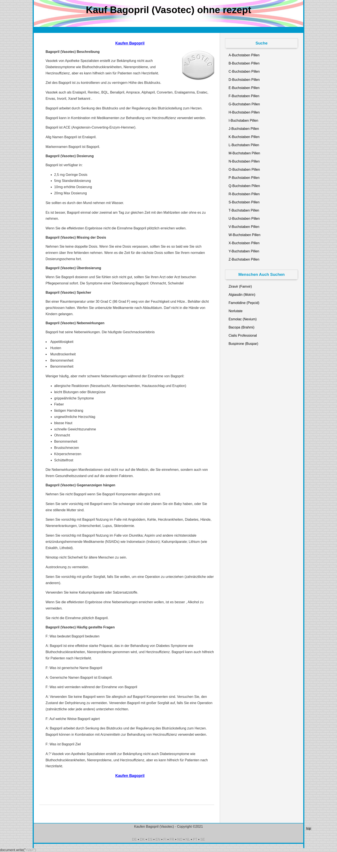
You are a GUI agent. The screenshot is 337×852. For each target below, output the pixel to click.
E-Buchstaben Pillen (243, 88)
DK (142, 839)
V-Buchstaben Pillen (243, 227)
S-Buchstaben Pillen (243, 202)
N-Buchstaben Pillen (244, 161)
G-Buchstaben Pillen (244, 104)
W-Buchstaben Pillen (244, 235)
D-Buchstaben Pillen (244, 79)
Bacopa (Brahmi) (241, 327)
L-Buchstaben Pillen (243, 145)
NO (179, 839)
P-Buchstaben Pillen (243, 178)
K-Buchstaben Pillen (243, 137)
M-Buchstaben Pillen (244, 153)
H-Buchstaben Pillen (244, 112)
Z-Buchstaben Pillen (243, 259)
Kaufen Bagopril (130, 43)
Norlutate (235, 311)
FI (164, 839)
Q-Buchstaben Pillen (244, 186)
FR (172, 839)
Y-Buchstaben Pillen (243, 251)
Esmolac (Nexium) (242, 319)
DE (134, 839)
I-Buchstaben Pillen (243, 120)
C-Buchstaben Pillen (244, 71)
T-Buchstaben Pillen (243, 210)
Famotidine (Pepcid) (243, 303)
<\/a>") (31, 850)
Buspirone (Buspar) (243, 343)
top (308, 828)
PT (195, 839)
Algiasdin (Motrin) (241, 294)
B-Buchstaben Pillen (243, 63)
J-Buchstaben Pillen (243, 128)
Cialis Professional (242, 335)
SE (202, 839)
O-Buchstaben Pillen (244, 169)
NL (187, 839)
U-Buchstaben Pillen (244, 218)
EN (158, 839)
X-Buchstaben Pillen (243, 243)
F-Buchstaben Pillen (243, 96)
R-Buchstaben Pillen (244, 194)
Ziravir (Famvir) (240, 286)
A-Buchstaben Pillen (243, 55)
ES (150, 839)
